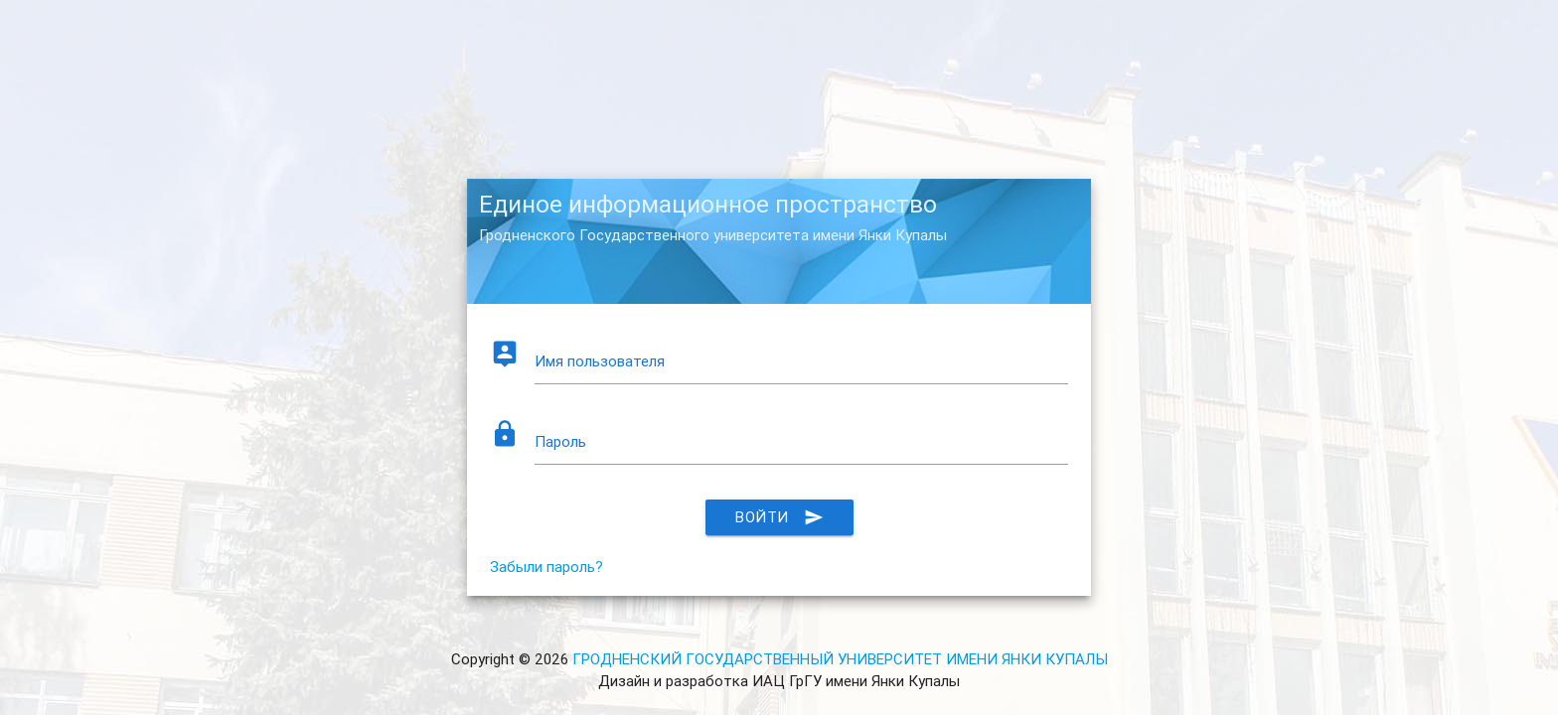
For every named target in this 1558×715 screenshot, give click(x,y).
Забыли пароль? (546, 566)
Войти (779, 517)
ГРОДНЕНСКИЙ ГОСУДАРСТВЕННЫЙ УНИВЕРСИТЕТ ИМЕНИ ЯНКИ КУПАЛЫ (840, 658)
